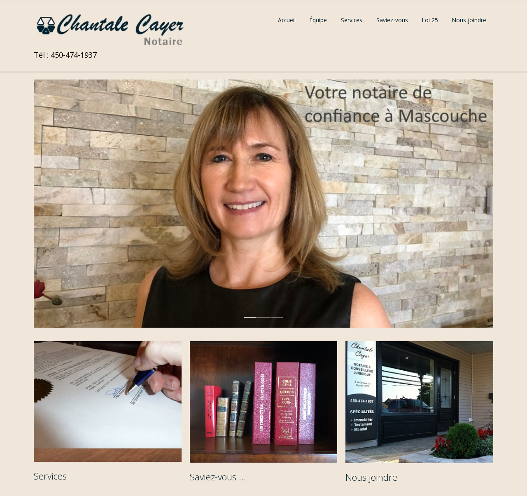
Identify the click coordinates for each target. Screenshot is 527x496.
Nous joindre (469, 20)
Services (351, 20)
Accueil (287, 20)
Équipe (318, 20)
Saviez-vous (392, 20)
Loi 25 (430, 20)
